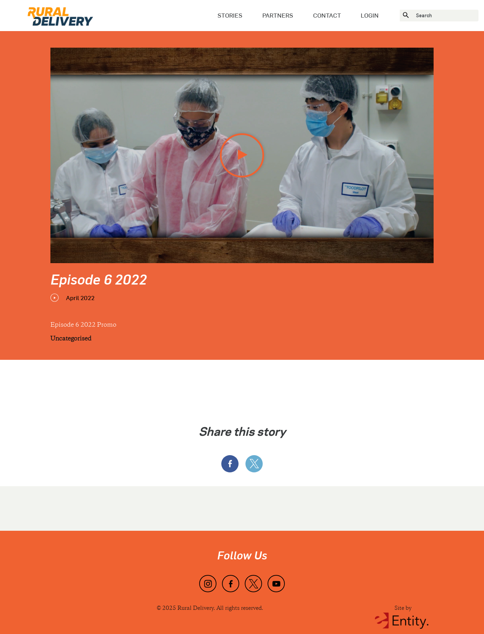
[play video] (242, 155)
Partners (277, 15)
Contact (327, 15)
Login (370, 15)
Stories (229, 15)
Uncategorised (70, 339)
